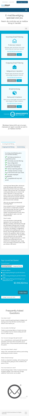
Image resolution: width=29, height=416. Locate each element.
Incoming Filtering (6, 266)
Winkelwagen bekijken (22, 2)
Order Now (23, 292)
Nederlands (5, 2)
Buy (19, 54)
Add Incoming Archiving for (13, 276)
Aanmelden (11, 2)
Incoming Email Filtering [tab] (8, 144)
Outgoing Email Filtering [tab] (8, 147)
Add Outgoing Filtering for (13, 273)
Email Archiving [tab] (21, 147)
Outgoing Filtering (17, 266)
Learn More (12, 54)
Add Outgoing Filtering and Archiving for (13, 279)
